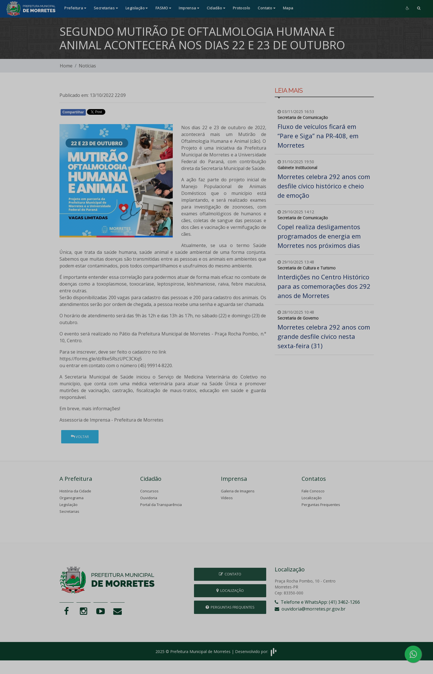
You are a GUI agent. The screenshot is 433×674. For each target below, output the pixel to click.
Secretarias (69, 511)
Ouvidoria (148, 497)
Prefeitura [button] (75, 7)
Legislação (68, 504)
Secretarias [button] (106, 7)
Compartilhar (73, 112)
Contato (230, 574)
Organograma (71, 497)
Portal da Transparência (161, 504)
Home (66, 66)
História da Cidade (75, 491)
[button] (418, 8)
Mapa (288, 7)
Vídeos (227, 497)
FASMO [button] (163, 7)
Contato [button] (266, 7)
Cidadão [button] (216, 7)
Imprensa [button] (189, 7)
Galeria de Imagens (238, 491)
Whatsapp (125, 113)
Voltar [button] (80, 436)
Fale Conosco (313, 491)
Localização (312, 497)
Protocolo (241, 7)
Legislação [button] (136, 7)
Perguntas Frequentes (321, 504)
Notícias (87, 66)
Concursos (149, 491)
